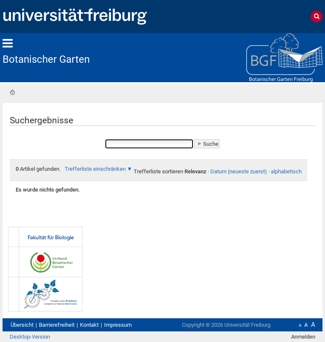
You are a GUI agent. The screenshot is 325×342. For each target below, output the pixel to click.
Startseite (12, 92)
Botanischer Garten (46, 59)
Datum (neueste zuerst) (238, 171)
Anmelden (303, 337)
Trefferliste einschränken (95, 169)
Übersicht (22, 325)
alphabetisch (286, 171)
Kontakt (89, 325)
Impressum (118, 325)
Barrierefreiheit (56, 325)
